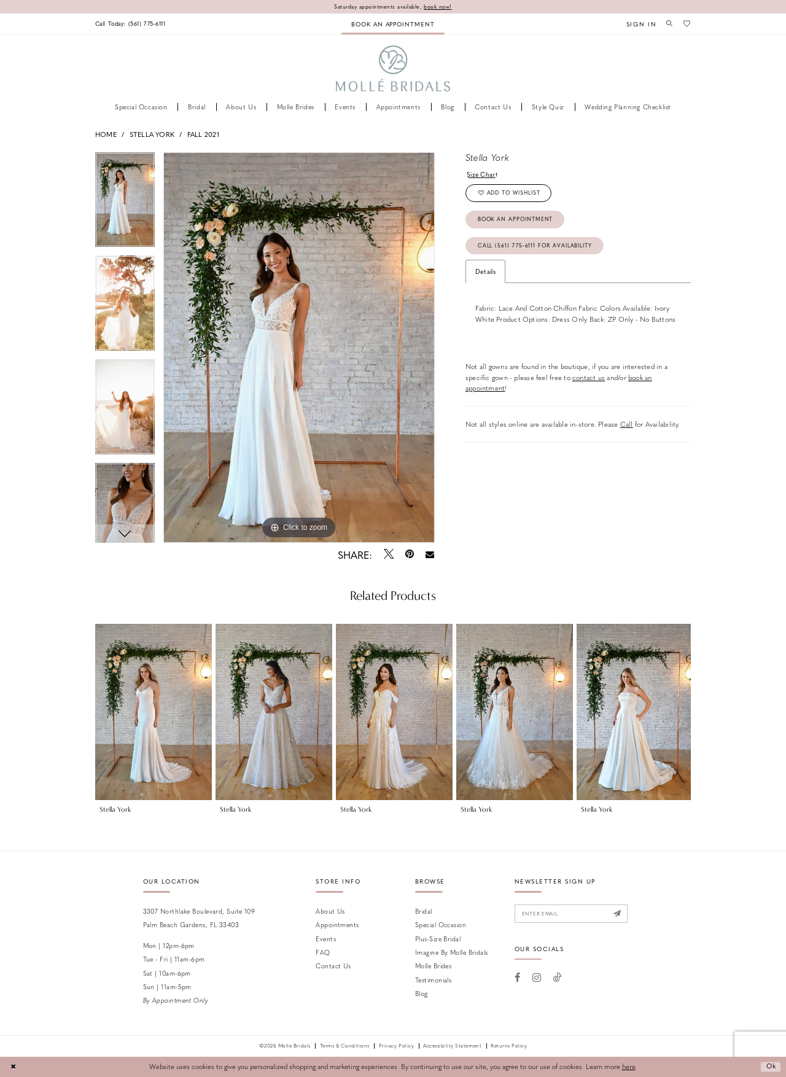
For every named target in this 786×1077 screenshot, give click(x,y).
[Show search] (668, 23)
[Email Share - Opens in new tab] (430, 555)
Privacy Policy (396, 1046)
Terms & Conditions (345, 1046)
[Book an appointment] (393, 24)
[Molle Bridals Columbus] (393, 69)
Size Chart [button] (483, 174)
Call (626, 427)
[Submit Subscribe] (622, 913)
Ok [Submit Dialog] (770, 1067)
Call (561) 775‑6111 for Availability (537, 248)
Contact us (333, 966)
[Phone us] (132, 24)
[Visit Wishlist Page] (686, 23)
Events (326, 938)
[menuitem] (132, 24)
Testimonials (433, 979)
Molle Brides (433, 966)
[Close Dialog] (13, 1067)
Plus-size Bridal (438, 938)
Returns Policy (509, 1046)
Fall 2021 (203, 134)
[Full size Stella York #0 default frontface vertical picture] (299, 347)
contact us (588, 381)
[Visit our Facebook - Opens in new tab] (518, 979)
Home (106, 134)
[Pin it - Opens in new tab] (409, 554)
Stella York (152, 134)
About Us (330, 911)
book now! (439, 6)
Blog (421, 993)
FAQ (323, 952)
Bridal (423, 911)
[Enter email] (573, 913)
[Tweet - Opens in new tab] (388, 554)
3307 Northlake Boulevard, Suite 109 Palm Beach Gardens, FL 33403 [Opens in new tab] (199, 917)
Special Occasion (440, 925)
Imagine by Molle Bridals (451, 952)
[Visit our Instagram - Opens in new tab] (537, 979)
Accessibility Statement (452, 1046)
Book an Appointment (517, 221)
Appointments (337, 925)
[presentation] (153, 712)
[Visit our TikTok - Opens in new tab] (557, 979)
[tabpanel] (125, 204)
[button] (638, 24)
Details (485, 274)
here (629, 1067)
